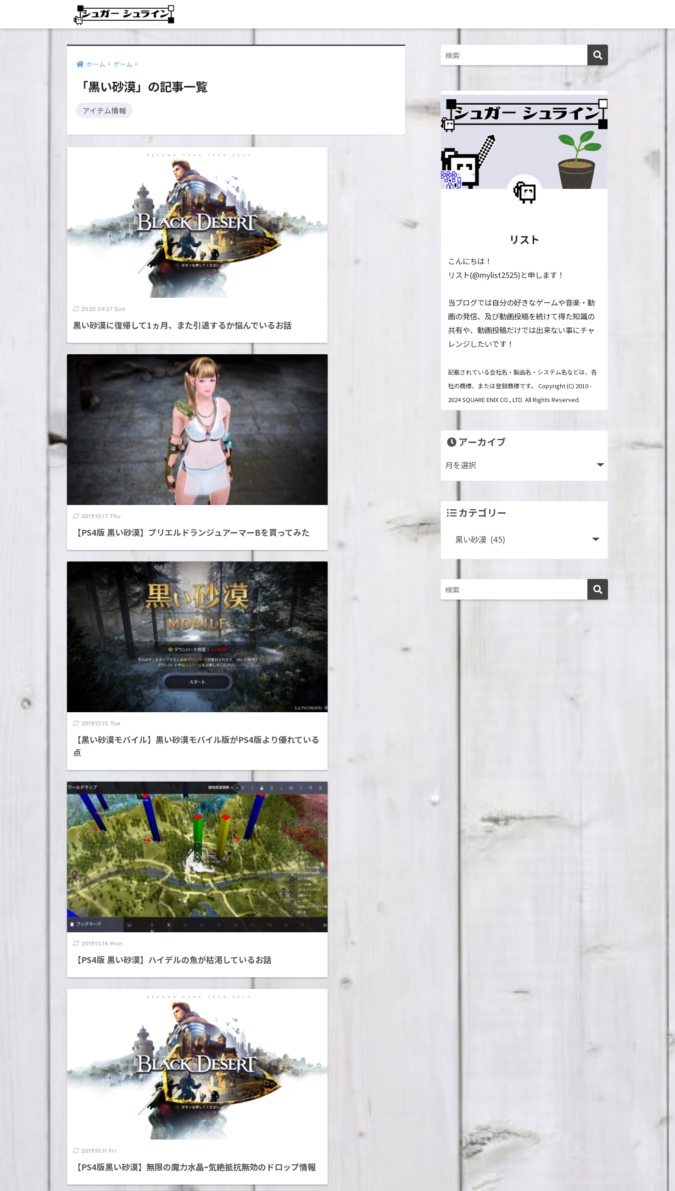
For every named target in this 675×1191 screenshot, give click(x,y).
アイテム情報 (104, 110)
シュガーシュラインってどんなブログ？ (139, 1089)
